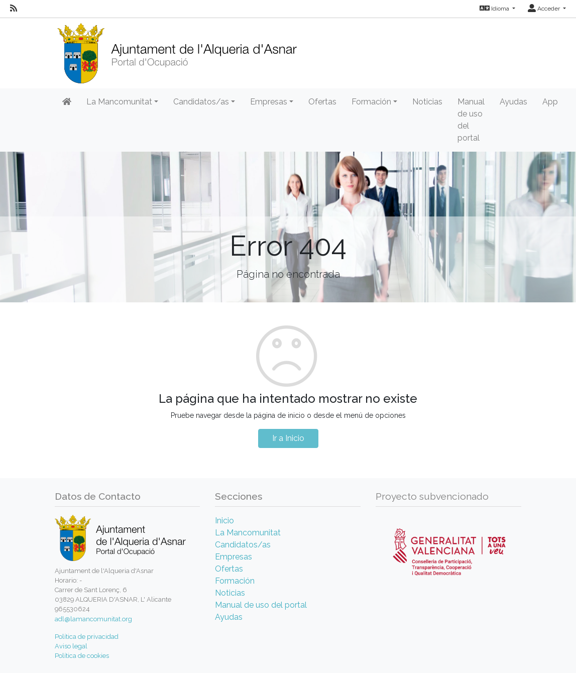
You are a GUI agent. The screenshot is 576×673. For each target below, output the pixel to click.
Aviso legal (71, 646)
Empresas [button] (268, 101)
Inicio (224, 520)
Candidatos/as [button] (201, 101)
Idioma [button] (495, 8)
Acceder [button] (544, 8)
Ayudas (513, 101)
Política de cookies (82, 655)
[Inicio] (177, 50)
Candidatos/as (243, 544)
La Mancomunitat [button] (119, 101)
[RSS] (13, 8)
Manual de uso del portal (471, 120)
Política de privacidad (87, 636)
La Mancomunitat (248, 532)
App (550, 101)
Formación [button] (371, 101)
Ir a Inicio (288, 438)
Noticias (427, 101)
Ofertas (322, 101)
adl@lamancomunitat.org (93, 619)
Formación (235, 581)
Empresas (233, 557)
